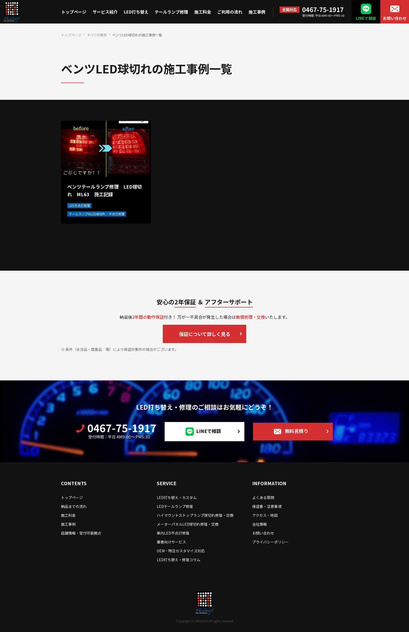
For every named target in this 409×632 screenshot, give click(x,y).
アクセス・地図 (265, 515)
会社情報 (259, 524)
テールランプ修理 (171, 12)
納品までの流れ (74, 506)
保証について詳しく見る (204, 334)
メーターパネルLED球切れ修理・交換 (188, 524)
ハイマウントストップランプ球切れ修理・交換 (195, 515)
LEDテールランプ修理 (175, 506)
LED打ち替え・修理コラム (178, 559)
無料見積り (296, 430)
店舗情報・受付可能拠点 (81, 533)
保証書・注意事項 (266, 506)
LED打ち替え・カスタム (177, 497)
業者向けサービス (171, 541)
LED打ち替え (136, 12)
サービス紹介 (105, 12)
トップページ (73, 12)
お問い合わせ (394, 18)
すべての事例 (97, 34)
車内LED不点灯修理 (173, 533)
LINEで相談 (366, 18)
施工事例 (257, 12)
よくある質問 (263, 497)
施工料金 (202, 12)
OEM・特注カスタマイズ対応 (181, 550)
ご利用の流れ (229, 12)
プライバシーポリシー (270, 541)
